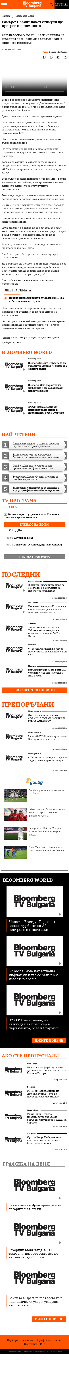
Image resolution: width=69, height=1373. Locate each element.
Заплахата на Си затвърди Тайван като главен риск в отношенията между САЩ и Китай (44, 632)
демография (53, 337)
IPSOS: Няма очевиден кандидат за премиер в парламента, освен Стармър (33, 1024)
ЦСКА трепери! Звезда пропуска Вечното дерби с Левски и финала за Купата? (34, 814)
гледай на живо (34, 525)
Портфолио (43, 1340)
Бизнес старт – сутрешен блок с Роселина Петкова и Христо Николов (31, 516)
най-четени (18, 434)
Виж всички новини (34, 690)
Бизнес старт (32, 1064)
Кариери (13, 1340)
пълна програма (34, 557)
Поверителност (27, 1351)
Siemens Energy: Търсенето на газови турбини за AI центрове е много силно (36, 925)
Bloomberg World (27, 352)
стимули (41, 337)
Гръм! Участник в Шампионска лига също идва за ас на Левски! (34, 852)
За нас (58, 1340)
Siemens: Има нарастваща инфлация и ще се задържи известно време (33, 974)
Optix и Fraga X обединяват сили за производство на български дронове (44, 1140)
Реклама (27, 1340)
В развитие (31, 1087)
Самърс (32, 337)
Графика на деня (26, 1163)
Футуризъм (33, 602)
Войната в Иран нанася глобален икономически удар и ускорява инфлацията (35, 1301)
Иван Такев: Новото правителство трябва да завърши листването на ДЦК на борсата (47, 1118)
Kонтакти (30, 1344)
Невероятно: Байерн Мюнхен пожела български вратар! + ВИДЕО (32, 833)
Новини (32, 645)
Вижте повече (49, 1040)
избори (23, 337)
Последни (21, 574)
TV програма (19, 500)
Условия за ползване (14, 1351)
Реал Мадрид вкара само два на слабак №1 (34, 795)
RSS (42, 1344)
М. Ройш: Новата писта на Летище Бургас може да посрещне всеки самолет (43, 1093)
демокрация (8, 342)
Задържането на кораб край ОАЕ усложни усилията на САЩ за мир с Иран (47, 673)
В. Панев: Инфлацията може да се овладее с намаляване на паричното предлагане (46, 588)
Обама (19, 342)
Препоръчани (28, 704)
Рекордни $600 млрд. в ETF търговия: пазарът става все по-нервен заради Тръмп (34, 1253)
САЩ (15, 337)
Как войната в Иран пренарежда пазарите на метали (35, 1207)
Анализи (32, 623)
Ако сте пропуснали (30, 1055)
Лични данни (38, 1351)
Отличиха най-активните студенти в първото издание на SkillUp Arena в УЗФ (46, 718)
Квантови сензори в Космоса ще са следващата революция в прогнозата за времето (47, 609)
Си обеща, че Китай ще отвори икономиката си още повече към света (47, 651)
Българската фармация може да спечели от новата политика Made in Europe (46, 1070)
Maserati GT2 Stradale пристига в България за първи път (47, 738)
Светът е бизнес (35, 581)
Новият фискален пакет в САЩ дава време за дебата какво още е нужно (36, 299)
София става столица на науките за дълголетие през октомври (47, 759)
